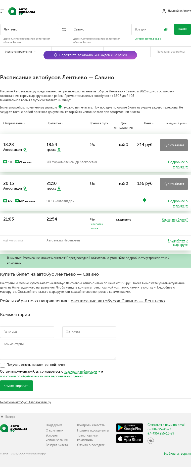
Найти (182, 29)
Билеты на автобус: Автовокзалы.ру (25, 402)
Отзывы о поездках (91, 445)
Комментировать (16, 386)
